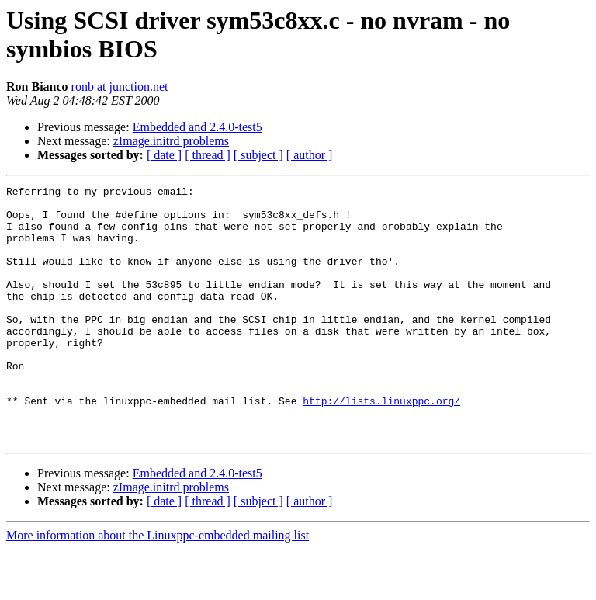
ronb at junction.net (119, 86)
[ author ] (309, 154)
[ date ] (164, 154)
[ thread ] (207, 154)
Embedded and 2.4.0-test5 (197, 127)
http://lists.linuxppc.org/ (381, 445)
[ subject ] (258, 154)
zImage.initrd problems (171, 140)
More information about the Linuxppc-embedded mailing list (157, 586)
